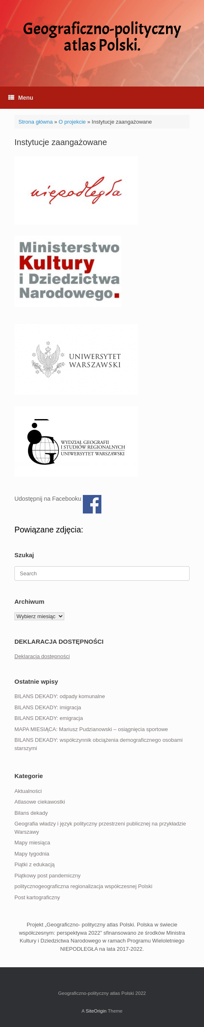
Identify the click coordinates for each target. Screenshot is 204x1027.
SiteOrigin (96, 1010)
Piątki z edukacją (34, 864)
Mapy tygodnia (31, 854)
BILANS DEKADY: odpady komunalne (59, 696)
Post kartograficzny (37, 897)
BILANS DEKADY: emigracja (48, 718)
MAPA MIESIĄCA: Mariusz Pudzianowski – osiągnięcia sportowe (91, 729)
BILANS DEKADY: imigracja (47, 707)
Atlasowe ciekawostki (39, 802)
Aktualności (28, 791)
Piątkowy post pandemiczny (47, 875)
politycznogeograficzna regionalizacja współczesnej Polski (83, 886)
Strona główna (36, 122)
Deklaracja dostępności (42, 656)
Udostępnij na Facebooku (92, 504)
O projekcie (72, 122)
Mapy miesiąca (32, 842)
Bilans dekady (31, 813)
